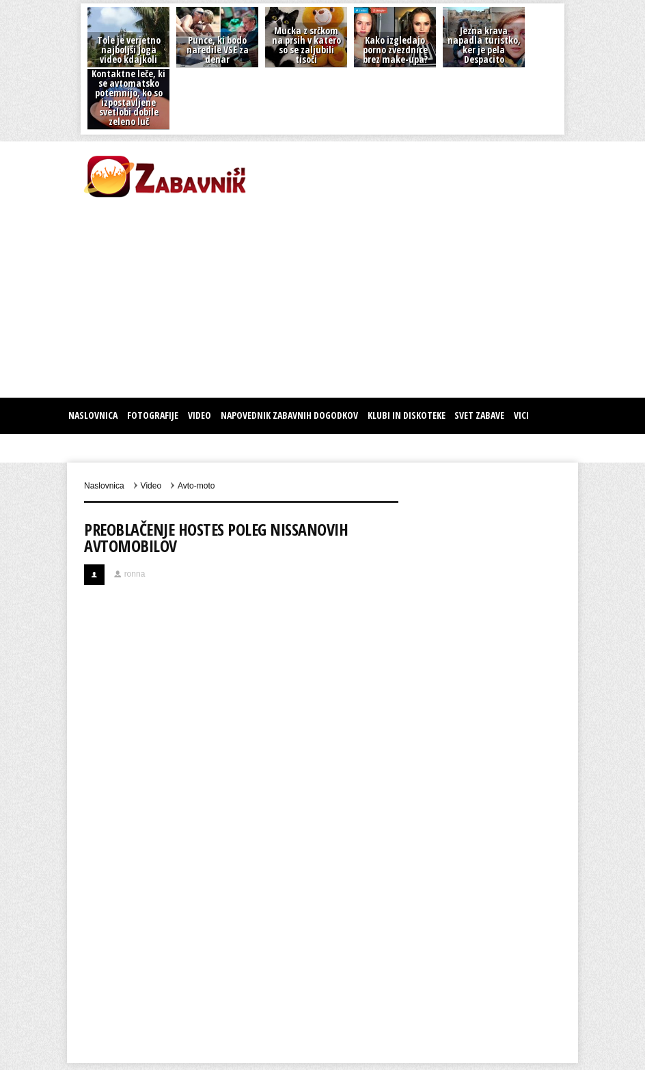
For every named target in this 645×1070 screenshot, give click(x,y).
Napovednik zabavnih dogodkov (289, 415)
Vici (521, 415)
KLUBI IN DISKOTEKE (406, 415)
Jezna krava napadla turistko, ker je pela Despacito (484, 45)
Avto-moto (196, 486)
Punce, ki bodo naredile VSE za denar (218, 49)
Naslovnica (93, 415)
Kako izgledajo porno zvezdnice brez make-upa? (395, 49)
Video (199, 415)
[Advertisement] (227, 295)
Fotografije (152, 415)
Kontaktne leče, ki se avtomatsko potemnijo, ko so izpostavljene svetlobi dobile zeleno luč (128, 97)
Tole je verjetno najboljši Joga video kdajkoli (129, 49)
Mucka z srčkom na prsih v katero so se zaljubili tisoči (306, 45)
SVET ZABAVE (479, 415)
